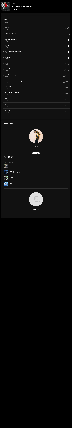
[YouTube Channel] (9, 157)
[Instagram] (12, 157)
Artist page (36, 153)
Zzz (5, 20)
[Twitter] (5, 157)
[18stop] (36, 136)
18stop (14, 9)
